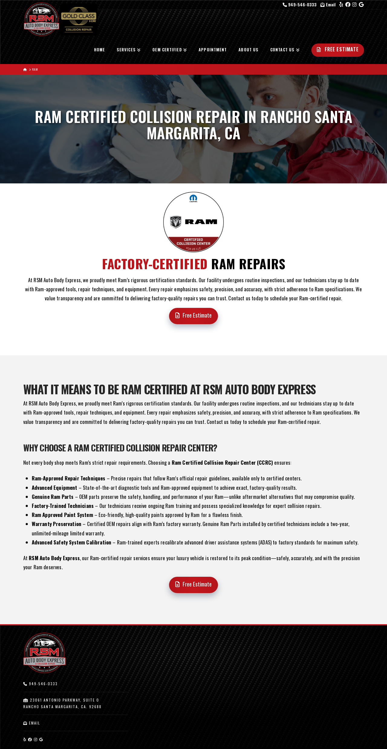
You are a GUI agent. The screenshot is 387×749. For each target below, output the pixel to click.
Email (328, 4)
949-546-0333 (300, 4)
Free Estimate (193, 315)
